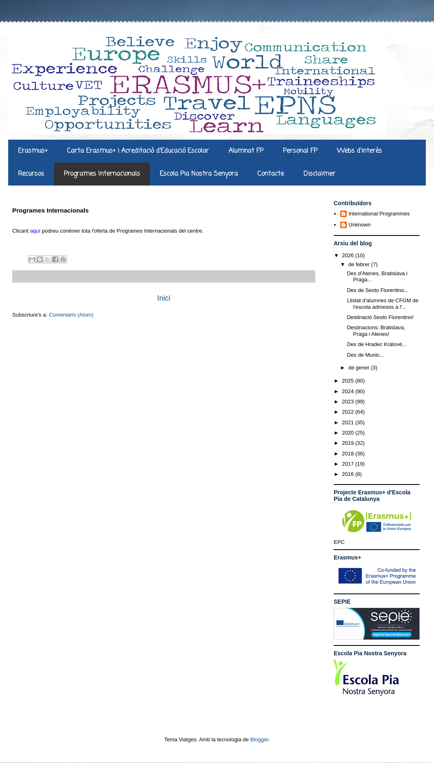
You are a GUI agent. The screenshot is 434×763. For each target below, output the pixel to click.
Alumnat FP (245, 151)
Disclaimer (319, 174)
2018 (348, 454)
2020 (348, 433)
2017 (348, 464)
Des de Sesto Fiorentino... (377, 290)
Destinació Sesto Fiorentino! (380, 317)
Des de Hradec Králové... (376, 344)
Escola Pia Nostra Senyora (199, 174)
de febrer (359, 264)
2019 (348, 443)
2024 (348, 391)
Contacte (271, 174)
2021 (348, 422)
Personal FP (300, 151)
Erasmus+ (32, 151)
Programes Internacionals (102, 174)
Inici (163, 298)
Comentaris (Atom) (71, 315)
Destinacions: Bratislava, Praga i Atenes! (376, 330)
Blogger (259, 739)
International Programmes (379, 214)
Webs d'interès (359, 151)
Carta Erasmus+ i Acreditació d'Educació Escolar (138, 151)
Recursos (31, 174)
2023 (348, 401)
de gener (359, 368)
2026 (348, 255)
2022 (348, 412)
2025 (348, 381)
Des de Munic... (365, 355)
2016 (348, 474)
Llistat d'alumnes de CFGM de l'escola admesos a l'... (382, 303)
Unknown (359, 225)
